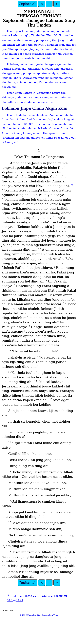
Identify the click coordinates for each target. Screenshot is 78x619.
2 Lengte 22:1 (29, 595)
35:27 (19, 600)
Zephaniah (27, 4)
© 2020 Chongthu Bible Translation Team (39, 615)
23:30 (45, 595)
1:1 (14, 595)
